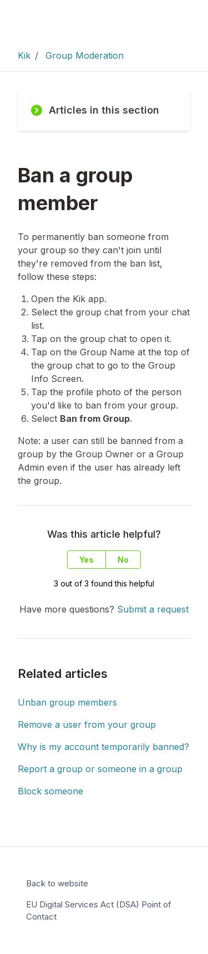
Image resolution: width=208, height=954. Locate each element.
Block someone (50, 791)
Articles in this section (95, 110)
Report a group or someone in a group (100, 768)
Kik (24, 55)
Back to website (57, 883)
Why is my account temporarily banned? (103, 746)
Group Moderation (84, 55)
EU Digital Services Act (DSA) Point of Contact (98, 910)
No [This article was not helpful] (123, 559)
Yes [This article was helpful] (86, 559)
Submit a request (153, 609)
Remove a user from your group (87, 724)
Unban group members (67, 702)
